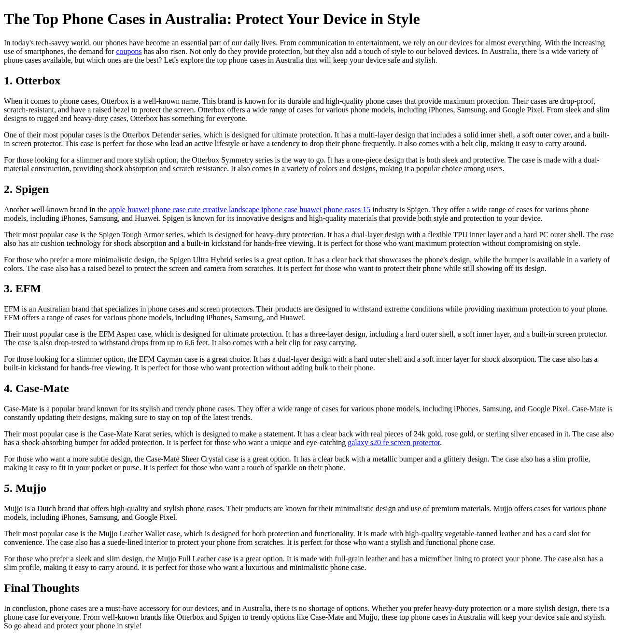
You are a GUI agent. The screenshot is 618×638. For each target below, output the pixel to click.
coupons (128, 51)
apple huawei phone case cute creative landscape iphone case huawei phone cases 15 (239, 209)
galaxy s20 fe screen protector (394, 442)
